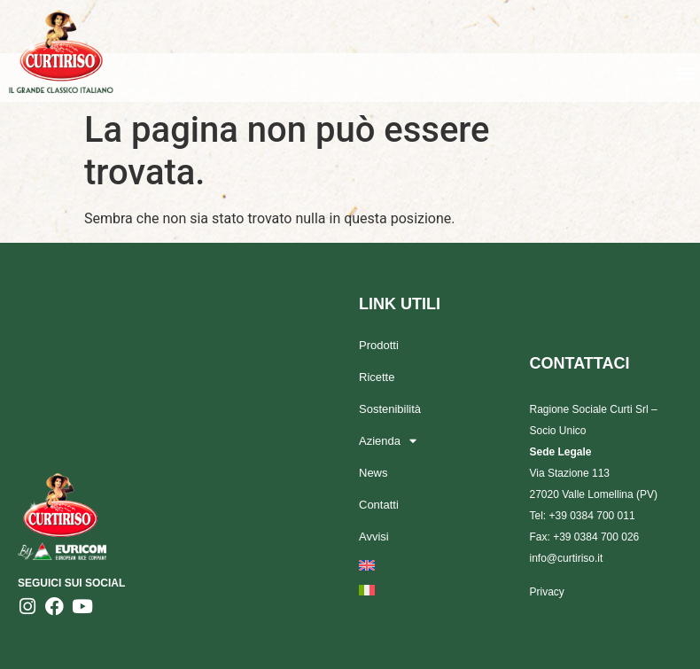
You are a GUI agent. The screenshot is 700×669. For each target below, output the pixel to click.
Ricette (376, 377)
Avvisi (374, 536)
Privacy (547, 592)
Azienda (387, 440)
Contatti (379, 504)
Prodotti (379, 345)
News (373, 472)
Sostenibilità (390, 409)
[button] (685, 72)
